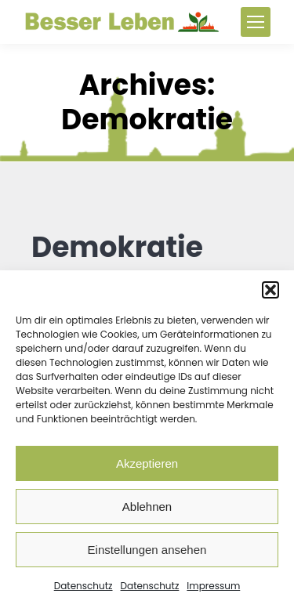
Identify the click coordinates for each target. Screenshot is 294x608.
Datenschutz (83, 585)
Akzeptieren (147, 463)
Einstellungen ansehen (147, 549)
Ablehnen (147, 506)
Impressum (213, 585)
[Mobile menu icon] (255, 22)
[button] (270, 290)
